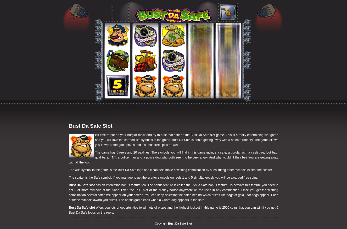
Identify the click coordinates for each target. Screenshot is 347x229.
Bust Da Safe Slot (91, 126)
